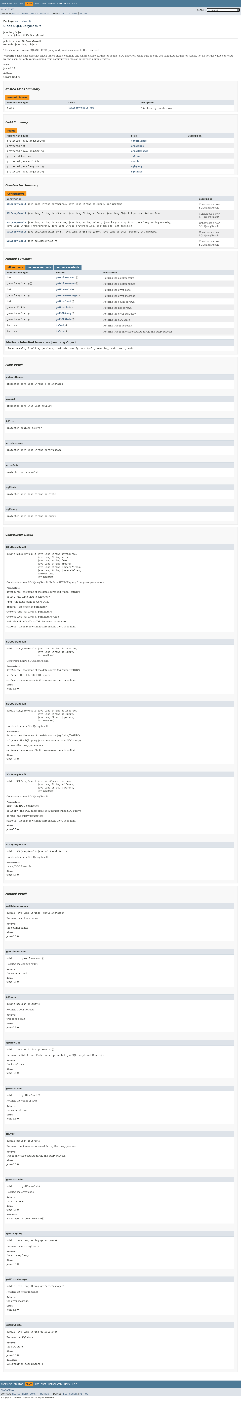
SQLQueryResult (16, 204)
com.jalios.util (23, 21)
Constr (34, 13)
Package (18, 4)
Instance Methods (39, 267)
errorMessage (139, 151)
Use (37, 4)
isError (136, 156)
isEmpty (61, 325)
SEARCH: (201, 10)
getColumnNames (66, 283)
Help (74, 4)
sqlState (136, 171)
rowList (136, 161)
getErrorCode (64, 289)
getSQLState (64, 319)
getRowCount (64, 301)
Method (44, 13)
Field (25, 13)
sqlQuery (136, 166)
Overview (6, 4)
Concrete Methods (68, 267)
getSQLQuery (64, 313)
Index (67, 4)
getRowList (63, 307)
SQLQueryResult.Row (81, 107)
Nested (16, 13)
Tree (43, 4)
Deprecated (55, 4)
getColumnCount (66, 277)
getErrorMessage (66, 295)
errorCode (137, 146)
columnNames (139, 140)
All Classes (7, 9)
